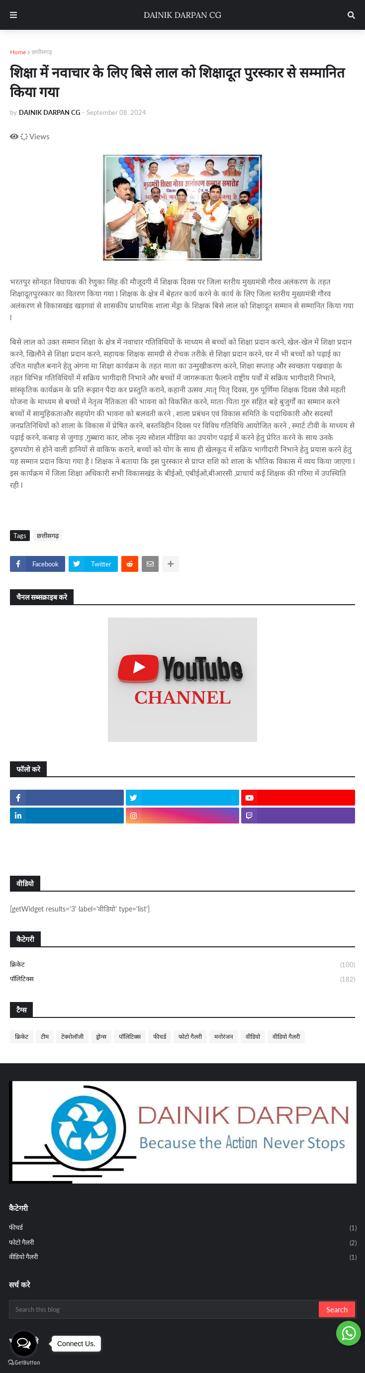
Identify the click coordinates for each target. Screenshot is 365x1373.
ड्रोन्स (101, 1036)
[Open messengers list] (23, 1343)
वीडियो (253, 1036)
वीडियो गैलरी (286, 1036)
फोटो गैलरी (190, 1036)
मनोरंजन (223, 1036)
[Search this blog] (164, 1309)
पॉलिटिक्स (182, 979)
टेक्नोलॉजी (72, 1036)
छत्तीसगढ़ (42, 52)
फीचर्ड (159, 1036)
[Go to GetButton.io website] (24, 1363)
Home (18, 52)
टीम (45, 1036)
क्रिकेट (182, 965)
